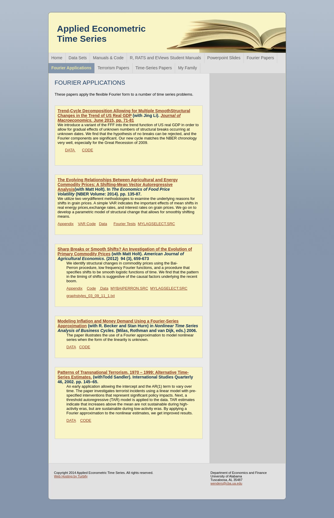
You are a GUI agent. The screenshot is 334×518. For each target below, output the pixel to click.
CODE (87, 150)
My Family (187, 67)
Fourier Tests (125, 224)
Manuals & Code (108, 57)
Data (103, 224)
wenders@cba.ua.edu (226, 483)
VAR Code (87, 224)
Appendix (66, 224)
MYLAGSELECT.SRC (156, 224)
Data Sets (78, 57)
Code (91, 288)
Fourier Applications (71, 67)
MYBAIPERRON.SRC (129, 288)
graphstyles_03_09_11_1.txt (91, 296)
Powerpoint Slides (224, 57)
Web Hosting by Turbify (71, 476)
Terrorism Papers (113, 67)
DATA (70, 150)
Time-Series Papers (153, 67)
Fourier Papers (260, 57)
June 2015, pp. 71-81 (119, 118)
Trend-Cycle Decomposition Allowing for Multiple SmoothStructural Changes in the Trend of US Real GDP (124, 113)
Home (56, 57)
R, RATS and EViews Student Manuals (165, 57)
